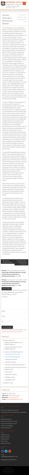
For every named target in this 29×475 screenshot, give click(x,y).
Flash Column (8, 372)
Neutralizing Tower (10, 380)
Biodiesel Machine (5, 443)
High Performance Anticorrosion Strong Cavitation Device (15, 368)
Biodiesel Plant (5, 471)
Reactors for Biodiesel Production (9, 410)
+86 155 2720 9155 (13, 397)
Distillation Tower (5, 434)
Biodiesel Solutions (16, 2)
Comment (5, 297)
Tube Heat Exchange (10, 362)
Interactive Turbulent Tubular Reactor (15, 365)
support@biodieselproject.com (14, 399)
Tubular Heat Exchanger (7, 425)
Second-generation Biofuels (7, 261)
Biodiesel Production (6, 419)
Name (4, 311)
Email (3, 316)
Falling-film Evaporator (11, 359)
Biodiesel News (20, 17)
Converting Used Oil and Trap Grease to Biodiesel (14, 412)
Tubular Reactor (5, 439)
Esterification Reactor (11, 374)
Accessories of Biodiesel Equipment (13, 352)
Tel (2, 321)
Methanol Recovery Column (12, 354)
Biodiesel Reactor (5, 437)
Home (25, 14)
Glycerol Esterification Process (9, 423)
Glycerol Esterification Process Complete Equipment (13, 348)
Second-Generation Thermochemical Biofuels (21, 262)
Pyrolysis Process (8, 383)
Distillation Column (10, 377)
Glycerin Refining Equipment (12, 357)
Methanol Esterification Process (9, 421)
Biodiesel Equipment (8, 340)
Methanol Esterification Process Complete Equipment (13, 343)
